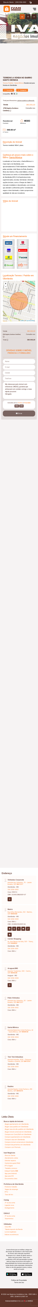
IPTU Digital (9, 1166)
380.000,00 (30, 105)
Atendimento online (11, 1158)
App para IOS (9, 1176)
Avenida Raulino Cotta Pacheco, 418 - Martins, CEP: (20, 1090)
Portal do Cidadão (11, 1187)
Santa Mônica (19, 83)
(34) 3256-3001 (13, 948)
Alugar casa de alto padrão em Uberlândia (19, 1129)
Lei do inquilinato (10, 1232)
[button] (30, 2)
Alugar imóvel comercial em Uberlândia (18, 1132)
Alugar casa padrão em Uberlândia (16, 1126)
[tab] (22, 16)
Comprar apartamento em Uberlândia (17, 1137)
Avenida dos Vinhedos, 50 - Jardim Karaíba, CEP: (20, 1001)
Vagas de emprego (11, 1189)
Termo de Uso (19, 1282)
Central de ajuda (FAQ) (12, 1163)
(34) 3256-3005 (13, 1066)
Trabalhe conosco (11, 1168)
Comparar (22, 90)
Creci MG (8, 1227)
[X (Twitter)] (19, 929)
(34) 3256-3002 (13, 1007)
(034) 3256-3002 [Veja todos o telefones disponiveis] (20, 2)
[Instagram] (10, 899)
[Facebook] (10, 929)
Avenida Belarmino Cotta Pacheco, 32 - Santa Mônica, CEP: (20, 1031)
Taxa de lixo (9, 1194)
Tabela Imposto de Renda (13, 1229)
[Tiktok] (28, 929)
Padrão (10, 83)
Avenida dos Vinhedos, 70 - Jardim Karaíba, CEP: (20, 883)
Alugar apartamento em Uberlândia (17, 1124)
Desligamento (9, 1208)
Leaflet (21, 320)
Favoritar (8, 90)
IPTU (6, 1192)
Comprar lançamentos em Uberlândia (17, 1144)
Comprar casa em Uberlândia (15, 1139)
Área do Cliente (8, 2)
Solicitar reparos (10, 1160)
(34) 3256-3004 (13, 1037)
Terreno (5, 83)
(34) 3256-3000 (13, 919)
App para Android (11, 1173)
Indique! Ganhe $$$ (11, 1171)
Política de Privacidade (19, 1280)
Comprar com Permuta (12, 1147)
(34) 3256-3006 (13, 978)
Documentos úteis (11, 1178)
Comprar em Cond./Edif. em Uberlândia (18, 1134)
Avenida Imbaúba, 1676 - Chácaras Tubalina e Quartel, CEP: (19, 1060)
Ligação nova (9, 1205)
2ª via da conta (10, 1203)
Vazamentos (9, 1218)
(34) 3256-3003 (13, 889)
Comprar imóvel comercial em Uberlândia (19, 1142)
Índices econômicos (12, 1234)
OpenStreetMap (30, 320)
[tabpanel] (19, 28)
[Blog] (10, 935)
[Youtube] (23, 929)
